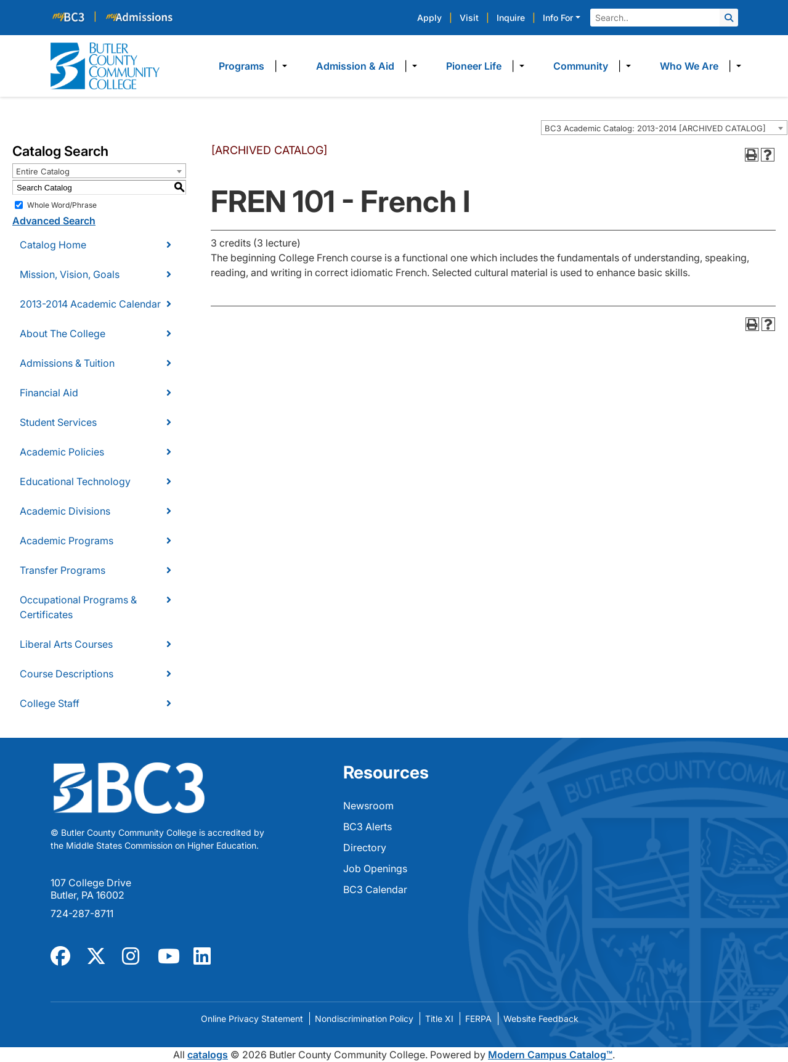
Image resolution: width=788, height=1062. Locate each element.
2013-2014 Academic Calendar (90, 304)
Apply (429, 17)
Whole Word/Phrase (62, 205)
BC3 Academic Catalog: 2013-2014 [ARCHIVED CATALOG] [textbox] (655, 128)
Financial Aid (49, 392)
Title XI (439, 1018)
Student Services (58, 422)
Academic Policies (62, 452)
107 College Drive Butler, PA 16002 (91, 888)
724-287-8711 (82, 913)
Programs (241, 66)
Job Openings (375, 868)
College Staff (49, 703)
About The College (62, 333)
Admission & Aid (355, 66)
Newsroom (368, 805)
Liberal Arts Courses (66, 644)
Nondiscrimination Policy (364, 1018)
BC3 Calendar (375, 889)
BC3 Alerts (367, 826)
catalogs (207, 1054)
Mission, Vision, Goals (70, 274)
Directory (364, 847)
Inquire (511, 17)
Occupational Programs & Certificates (78, 607)
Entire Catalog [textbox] (43, 171)
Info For (558, 17)
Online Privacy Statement (252, 1018)
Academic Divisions (65, 511)
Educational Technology (75, 481)
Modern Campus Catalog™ (550, 1054)
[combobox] (664, 127)
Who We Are (689, 66)
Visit (469, 17)
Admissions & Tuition (67, 363)
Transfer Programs (62, 570)
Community (580, 66)
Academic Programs (66, 540)
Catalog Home (53, 245)
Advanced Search (53, 220)
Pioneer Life (474, 66)
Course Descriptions (66, 674)
